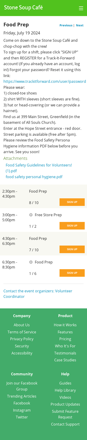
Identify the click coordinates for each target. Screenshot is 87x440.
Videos (65, 397)
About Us (22, 324)
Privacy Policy (21, 338)
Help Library (65, 390)
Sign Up (72, 202)
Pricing (65, 338)
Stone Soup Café (23, 8)
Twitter (22, 417)
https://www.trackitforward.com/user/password (44, 81)
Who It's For (65, 346)
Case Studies (65, 360)
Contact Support (65, 424)
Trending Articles (21, 396)
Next (80, 25)
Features (65, 332)
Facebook (22, 403)
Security (22, 346)
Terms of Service (22, 332)
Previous (66, 25)
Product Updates (65, 404)
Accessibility (21, 353)
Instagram (22, 410)
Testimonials (65, 353)
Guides (65, 383)
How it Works (65, 324)
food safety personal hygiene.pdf (34, 176)
